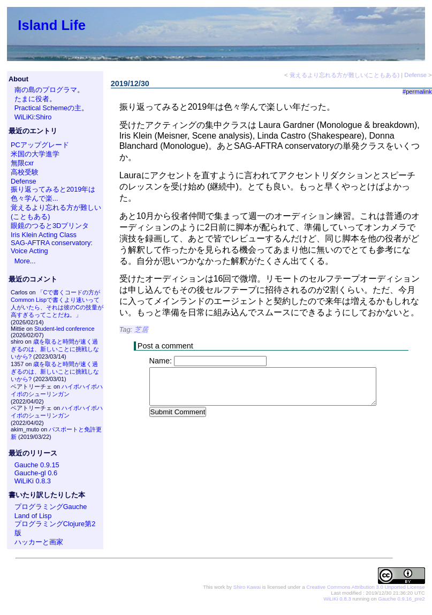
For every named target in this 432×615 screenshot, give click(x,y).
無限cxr (22, 163)
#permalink (417, 91)
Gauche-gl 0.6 (35, 473)
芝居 (141, 329)
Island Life (52, 25)
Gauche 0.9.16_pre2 (401, 599)
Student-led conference (64, 328)
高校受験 (25, 172)
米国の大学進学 (35, 154)
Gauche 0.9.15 (36, 465)
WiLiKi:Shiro (33, 117)
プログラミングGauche (50, 507)
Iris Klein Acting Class (44, 235)
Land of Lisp (33, 516)
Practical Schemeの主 (48, 108)
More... (25, 261)
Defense (23, 181)
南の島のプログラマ (45, 90)
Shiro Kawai (247, 587)
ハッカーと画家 (38, 542)
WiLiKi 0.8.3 (32, 481)
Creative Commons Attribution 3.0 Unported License (365, 587)
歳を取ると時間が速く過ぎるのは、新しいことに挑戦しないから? (55, 349)
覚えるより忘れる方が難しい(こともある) (344, 75)
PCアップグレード (40, 145)
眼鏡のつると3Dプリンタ (50, 226)
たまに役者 (31, 99)
